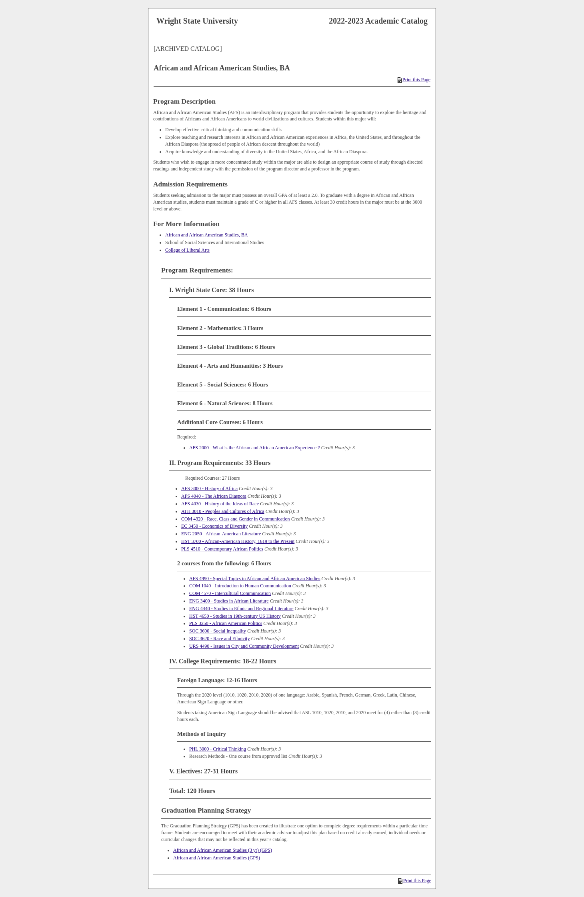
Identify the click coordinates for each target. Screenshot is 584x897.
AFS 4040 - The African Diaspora (213, 496)
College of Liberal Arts (187, 250)
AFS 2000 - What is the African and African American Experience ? (254, 448)
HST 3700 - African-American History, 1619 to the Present (237, 541)
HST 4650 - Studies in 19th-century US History (235, 616)
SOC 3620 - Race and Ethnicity (219, 638)
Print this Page (414, 79)
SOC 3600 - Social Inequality (217, 631)
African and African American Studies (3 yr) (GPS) (222, 850)
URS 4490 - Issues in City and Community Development (244, 646)
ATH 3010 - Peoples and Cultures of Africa (222, 511)
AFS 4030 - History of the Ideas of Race (220, 504)
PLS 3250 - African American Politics (225, 623)
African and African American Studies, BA (206, 235)
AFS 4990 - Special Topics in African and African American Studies (254, 578)
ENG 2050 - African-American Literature (221, 534)
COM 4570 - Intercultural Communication (230, 593)
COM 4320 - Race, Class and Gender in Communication (235, 519)
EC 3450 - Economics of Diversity (214, 526)
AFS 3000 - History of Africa (209, 488)
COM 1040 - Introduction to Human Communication (240, 586)
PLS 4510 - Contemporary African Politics (222, 549)
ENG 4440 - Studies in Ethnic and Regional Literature (241, 608)
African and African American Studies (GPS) (216, 858)
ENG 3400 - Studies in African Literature (229, 601)
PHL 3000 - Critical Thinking (217, 749)
